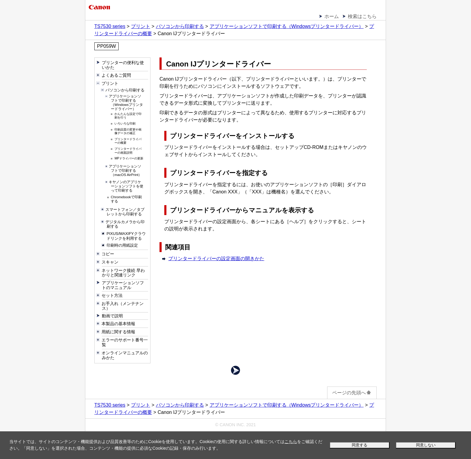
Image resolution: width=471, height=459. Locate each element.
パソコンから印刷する (180, 26)
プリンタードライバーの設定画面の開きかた (216, 258)
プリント (140, 26)
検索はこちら (362, 16)
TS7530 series (109, 26)
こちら (290, 441)
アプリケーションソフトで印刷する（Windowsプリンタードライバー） (287, 26)
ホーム (331, 16)
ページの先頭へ (352, 392)
